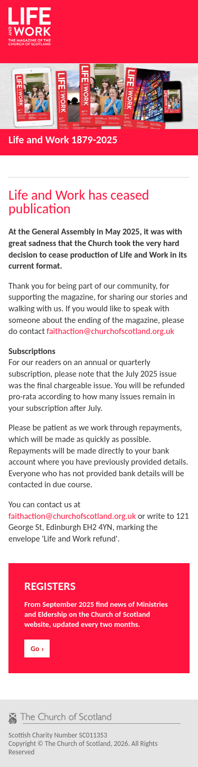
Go (35, 648)
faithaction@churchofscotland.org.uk (110, 331)
